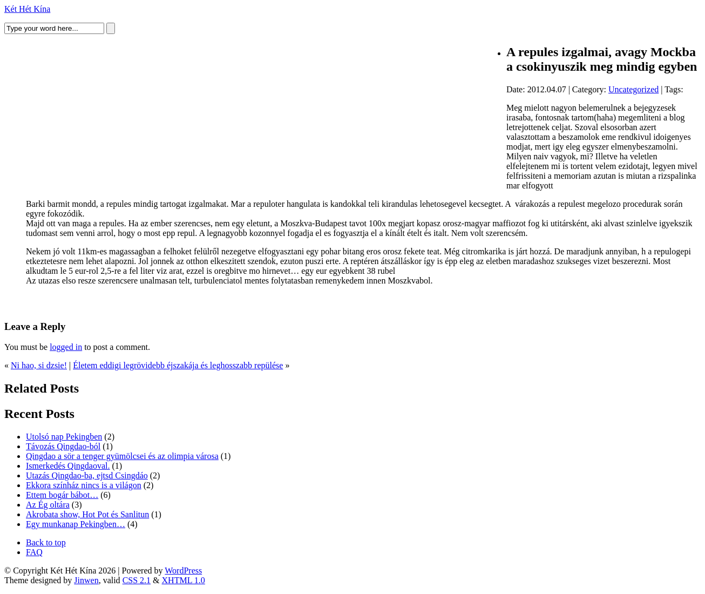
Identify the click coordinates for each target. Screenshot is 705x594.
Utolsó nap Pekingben (64, 436)
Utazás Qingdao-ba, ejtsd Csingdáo (87, 475)
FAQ (34, 552)
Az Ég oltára (48, 504)
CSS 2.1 (137, 580)
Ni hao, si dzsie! (39, 365)
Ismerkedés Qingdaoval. (68, 465)
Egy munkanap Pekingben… (75, 524)
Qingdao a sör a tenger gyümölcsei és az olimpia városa (122, 456)
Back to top (46, 542)
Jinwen (86, 580)
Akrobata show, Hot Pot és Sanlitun (87, 514)
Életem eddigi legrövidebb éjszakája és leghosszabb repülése (178, 365)
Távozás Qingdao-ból (63, 446)
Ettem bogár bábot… (62, 495)
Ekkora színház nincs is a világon (83, 485)
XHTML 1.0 (183, 580)
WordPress (183, 570)
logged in (66, 347)
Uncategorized (633, 89)
